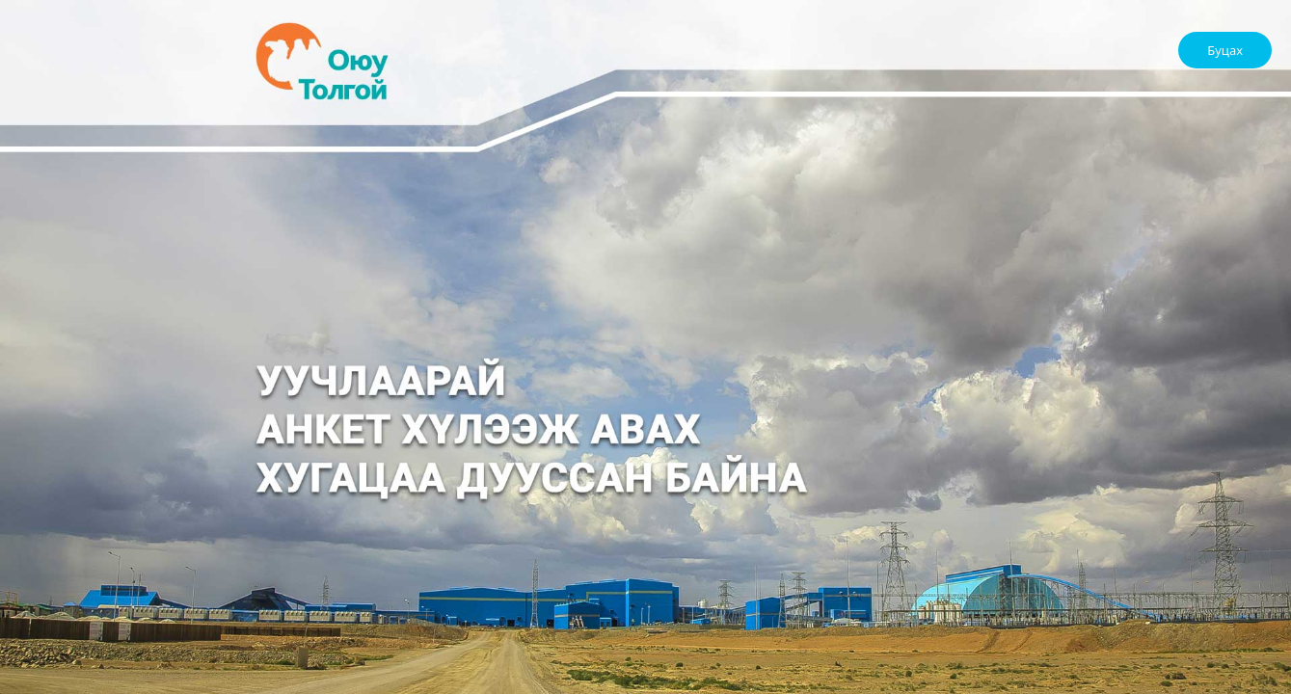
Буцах (1225, 50)
